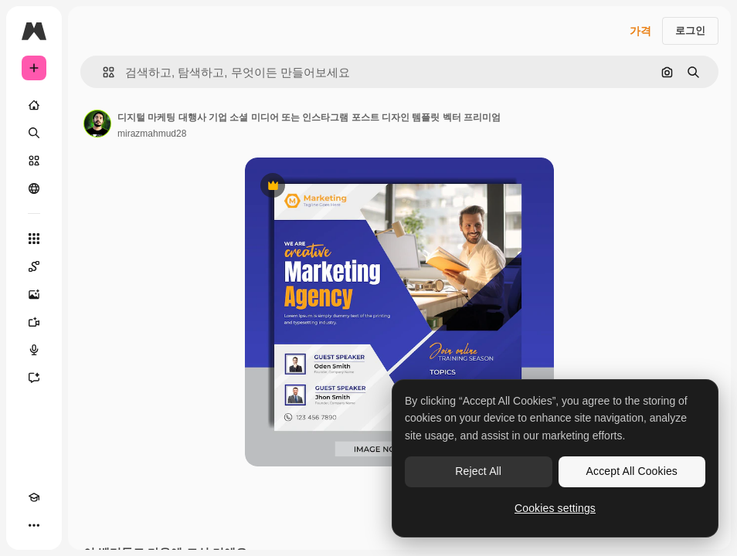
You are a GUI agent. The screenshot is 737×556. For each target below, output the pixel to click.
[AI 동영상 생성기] (34, 322)
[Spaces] (34, 266)
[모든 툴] (34, 238)
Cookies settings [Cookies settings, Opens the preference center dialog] (555, 508)
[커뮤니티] (34, 188)
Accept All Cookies (632, 471)
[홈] (34, 105)
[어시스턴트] (34, 377)
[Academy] (34, 497)
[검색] (34, 132)
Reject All (478, 471)
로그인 (690, 30)
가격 (640, 31)
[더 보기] (34, 525)
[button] (102, 72)
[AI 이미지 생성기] (34, 294)
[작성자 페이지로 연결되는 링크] (97, 123)
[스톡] (34, 160)
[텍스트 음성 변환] (34, 349)
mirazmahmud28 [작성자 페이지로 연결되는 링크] (151, 133)
